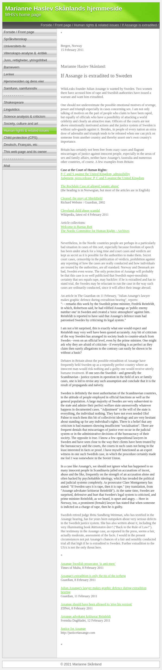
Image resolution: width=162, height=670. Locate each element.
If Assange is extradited (139, 25)
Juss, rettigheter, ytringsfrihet (25, 60)
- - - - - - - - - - (14, 95)
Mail (7, 166)
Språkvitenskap (15, 39)
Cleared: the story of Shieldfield (81, 198)
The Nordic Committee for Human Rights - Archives (95, 231)
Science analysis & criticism (24, 117)
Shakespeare (14, 102)
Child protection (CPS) (20, 138)
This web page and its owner (25, 152)
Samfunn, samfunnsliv (20, 88)
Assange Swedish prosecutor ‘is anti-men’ (88, 564)
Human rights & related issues (96, 25)
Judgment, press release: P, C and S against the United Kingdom (102, 178)
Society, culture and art (21, 124)
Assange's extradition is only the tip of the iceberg (93, 576)
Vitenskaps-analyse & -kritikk (25, 53)
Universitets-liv (15, 46)
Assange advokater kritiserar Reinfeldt (86, 616)
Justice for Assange (73, 628)
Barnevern (12, 67)
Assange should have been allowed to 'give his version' (96, 604)
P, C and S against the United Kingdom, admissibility (95, 174)
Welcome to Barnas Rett (76, 227)
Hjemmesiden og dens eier (24, 81)
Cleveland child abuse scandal (80, 210)
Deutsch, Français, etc (20, 145)
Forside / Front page (56, 25)
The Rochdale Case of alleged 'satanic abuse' (90, 186)
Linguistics (12, 109)
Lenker (9, 74)
